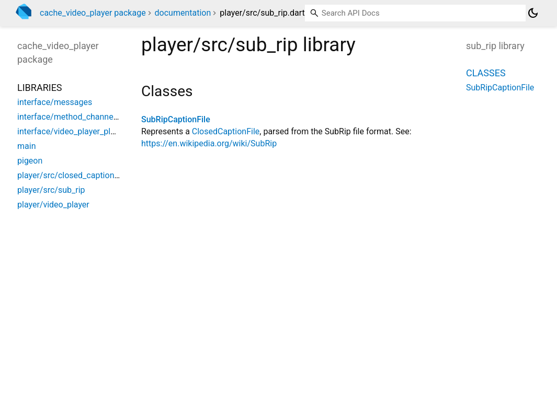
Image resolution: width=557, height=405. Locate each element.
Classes (486, 72)
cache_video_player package (93, 13)
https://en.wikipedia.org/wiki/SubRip (209, 143)
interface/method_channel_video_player (91, 117)
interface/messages (54, 102)
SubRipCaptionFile (175, 119)
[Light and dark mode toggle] (533, 13)
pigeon (29, 161)
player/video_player (53, 205)
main (26, 146)
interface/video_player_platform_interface (95, 131)
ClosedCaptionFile (226, 131)
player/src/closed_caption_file (73, 175)
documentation (183, 13)
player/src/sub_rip (51, 190)
